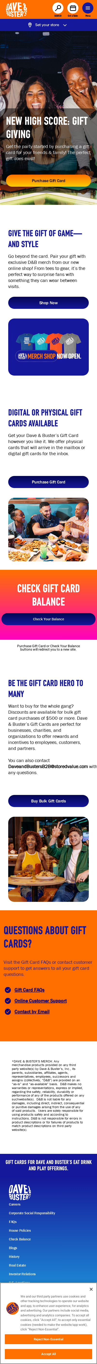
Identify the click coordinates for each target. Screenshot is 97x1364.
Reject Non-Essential (48, 1339)
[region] (48, 1323)
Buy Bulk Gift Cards (48, 801)
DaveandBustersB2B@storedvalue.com (48, 767)
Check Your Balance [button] (48, 619)
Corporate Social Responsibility (32, 1213)
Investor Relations (22, 1274)
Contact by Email (31, 1012)
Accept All (48, 1354)
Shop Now (48, 302)
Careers (14, 1204)
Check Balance (20, 1239)
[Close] (91, 1289)
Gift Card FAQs (29, 990)
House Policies (20, 1230)
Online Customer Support (40, 1001)
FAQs (12, 1221)
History (14, 1256)
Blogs (13, 1247)
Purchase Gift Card (48, 180)
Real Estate (17, 1265)
